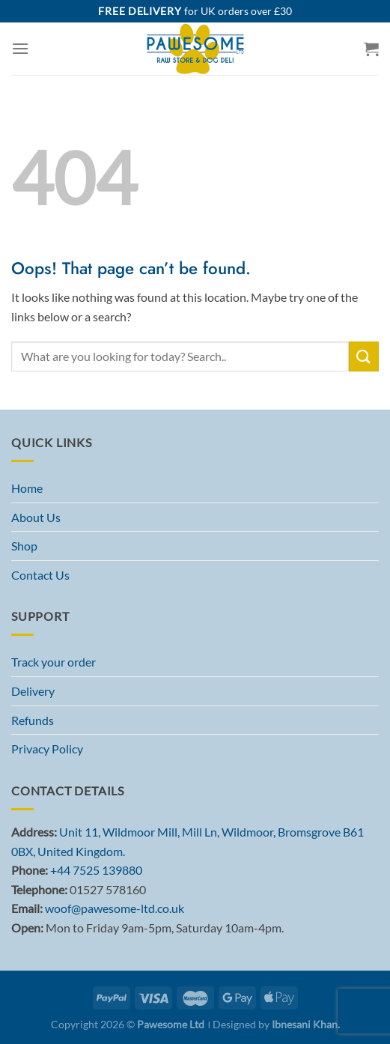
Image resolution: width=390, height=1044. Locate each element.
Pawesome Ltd (170, 1024)
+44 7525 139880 (96, 870)
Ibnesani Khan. (306, 1024)
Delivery (33, 691)
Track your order (53, 662)
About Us (36, 517)
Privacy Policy (47, 748)
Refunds (32, 720)
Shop (24, 545)
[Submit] (364, 356)
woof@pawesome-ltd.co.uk (114, 908)
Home (27, 488)
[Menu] (20, 48)
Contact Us (40, 575)
